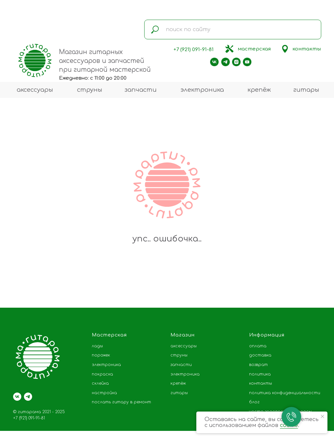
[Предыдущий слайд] (15, 288)
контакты (306, 49)
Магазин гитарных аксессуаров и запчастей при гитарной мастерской (105, 60)
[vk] (17, 397)
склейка (100, 383)
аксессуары (35, 90)
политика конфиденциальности (284, 393)
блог (254, 402)
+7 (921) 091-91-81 (193, 49)
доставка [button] (260, 355)
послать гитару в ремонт (121, 402)
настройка (104, 393)
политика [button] (260, 374)
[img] (229, 49)
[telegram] (28, 397)
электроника (202, 90)
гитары (306, 90)
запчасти (141, 90)
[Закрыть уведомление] (322, 416)
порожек (101, 355)
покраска (102, 374)
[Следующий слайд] (319, 288)
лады (97, 346)
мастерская (254, 49)
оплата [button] (257, 346)
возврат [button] (258, 364)
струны (89, 90)
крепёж (259, 90)
